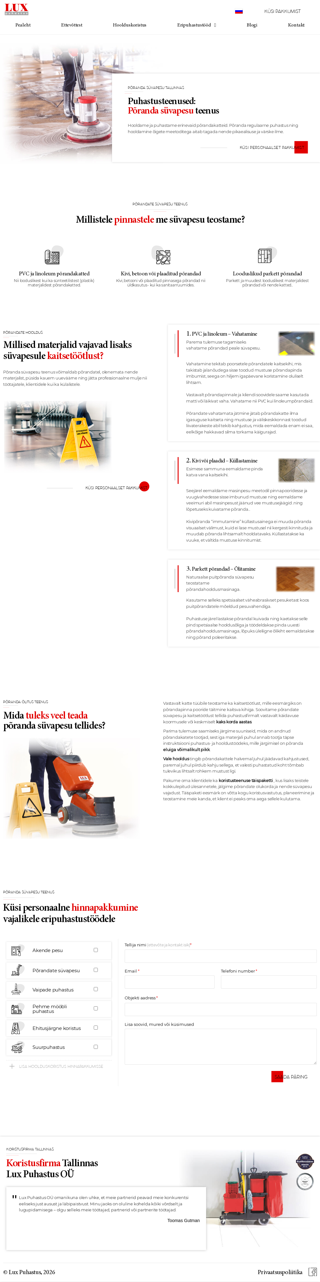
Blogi (252, 25)
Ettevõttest (71, 25)
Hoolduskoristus (129, 25)
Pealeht (23, 25)
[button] (59, 1066)
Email (131, 971)
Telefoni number (238, 971)
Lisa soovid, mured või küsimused (159, 1024)
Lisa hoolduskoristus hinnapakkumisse (61, 1066)
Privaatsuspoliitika (280, 1272)
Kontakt (296, 25)
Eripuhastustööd (196, 25)
